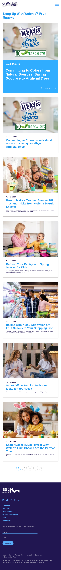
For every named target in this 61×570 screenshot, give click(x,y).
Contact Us (6, 520)
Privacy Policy (6, 555)
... (36, 468)
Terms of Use (19, 555)
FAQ (4, 517)
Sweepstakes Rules (10, 557)
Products (6, 505)
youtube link (19, 497)
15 (41, 468)
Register (8, 543)
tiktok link (8, 498)
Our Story (6, 508)
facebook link (12, 497)
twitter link (16, 498)
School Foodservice (10, 514)
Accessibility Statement (34, 555)
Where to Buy (7, 511)
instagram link (4, 497)
